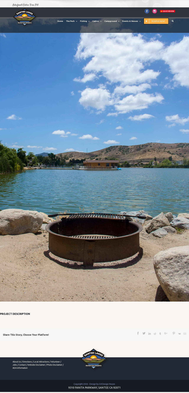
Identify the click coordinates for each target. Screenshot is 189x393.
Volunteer (55, 362)
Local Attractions (41, 362)
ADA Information (20, 368)
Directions (27, 362)
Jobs (15, 365)
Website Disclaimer (36, 365)
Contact (22, 365)
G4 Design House (107, 384)
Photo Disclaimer (54, 365)
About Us (17, 362)
